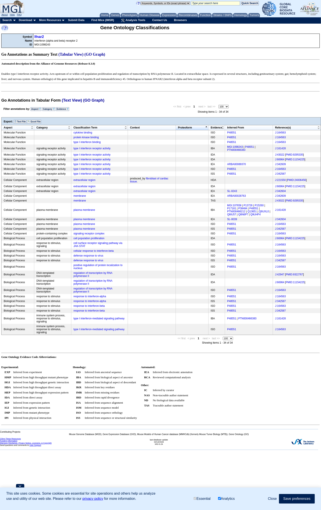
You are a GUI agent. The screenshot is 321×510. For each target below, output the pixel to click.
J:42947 (279, 274)
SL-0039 (232, 219)
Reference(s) (283, 127)
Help (12, 14)
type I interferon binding (87, 142)
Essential (202, 498)
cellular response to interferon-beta (93, 250)
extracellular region (84, 180)
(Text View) (72, 100)
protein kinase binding (86, 137)
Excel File (34, 121)
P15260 (259, 205)
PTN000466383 (236, 149)
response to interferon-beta (89, 305)
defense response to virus (88, 255)
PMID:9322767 (294, 274)
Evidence (62, 109)
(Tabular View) (71, 54)
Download (25, 20)
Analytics (226, 498)
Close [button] (272, 498)
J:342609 (280, 164)
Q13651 (252, 211)
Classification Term (85, 127)
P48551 (231, 132)
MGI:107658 (234, 205)
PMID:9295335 (294, 154)
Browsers (180, 20)
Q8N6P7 (243, 214)
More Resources (50, 20)
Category (49, 109)
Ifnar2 (39, 37)
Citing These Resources (10, 439)
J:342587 (280, 173)
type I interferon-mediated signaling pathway (98, 318)
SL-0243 (232, 191)
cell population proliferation (88, 238)
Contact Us (159, 20)
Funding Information (8, 441)
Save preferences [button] (296, 498)
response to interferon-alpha (89, 296)
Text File (20, 121)
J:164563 (280, 132)
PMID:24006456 (296, 180)
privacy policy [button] (92, 498)
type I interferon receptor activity (92, 148)
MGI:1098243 (235, 146)
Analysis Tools (133, 20)
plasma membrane (84, 209)
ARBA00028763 (236, 195)
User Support (35, 445)
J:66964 (279, 159)
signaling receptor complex (88, 233)
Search (7, 20)
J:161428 (280, 148)
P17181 (231, 208)
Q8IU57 (231, 214)
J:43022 (279, 154)
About (5, 14)
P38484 (242, 208)
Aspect (36, 109)
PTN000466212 (236, 211)
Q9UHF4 (255, 214)
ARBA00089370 (236, 164)
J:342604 (280, 191)
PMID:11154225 (295, 159)
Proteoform (185, 127)
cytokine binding (82, 132)
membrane (79, 195)
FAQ (19, 14)
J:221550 (280, 180)
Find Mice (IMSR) (102, 20)
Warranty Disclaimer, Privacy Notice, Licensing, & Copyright (26, 443)
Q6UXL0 (264, 211)
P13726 (248, 205)
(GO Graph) (95, 54)
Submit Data (76, 20)
